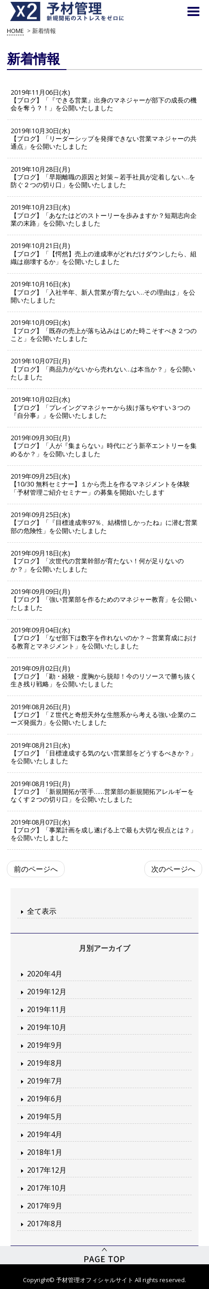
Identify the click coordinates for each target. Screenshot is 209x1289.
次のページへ (173, 869)
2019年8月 (44, 1063)
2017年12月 (46, 1170)
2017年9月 (44, 1206)
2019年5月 (44, 1116)
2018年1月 (44, 1152)
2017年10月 (46, 1188)
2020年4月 (44, 974)
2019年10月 (46, 1027)
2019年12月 (46, 992)
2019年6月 (44, 1099)
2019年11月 (46, 1009)
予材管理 (78, 11)
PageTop (104, 1255)
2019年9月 (44, 1045)
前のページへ (36, 869)
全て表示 (41, 911)
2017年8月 (44, 1224)
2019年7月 (44, 1081)
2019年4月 (44, 1134)
